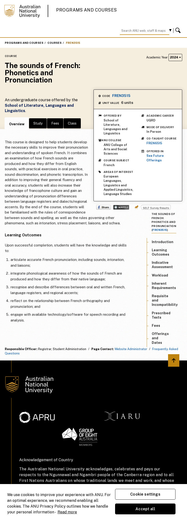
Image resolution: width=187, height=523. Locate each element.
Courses (54, 42)
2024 (175, 57)
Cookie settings (145, 494)
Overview (16, 124)
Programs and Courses (86, 10)
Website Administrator (131, 349)
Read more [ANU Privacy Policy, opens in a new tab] (67, 512)
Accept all (145, 509)
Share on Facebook (103, 207)
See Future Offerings (155, 158)
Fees (55, 123)
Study (37, 123)
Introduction (162, 242)
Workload (160, 275)
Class (72, 123)
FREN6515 (154, 143)
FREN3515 (73, 42)
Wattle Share (121, 207)
